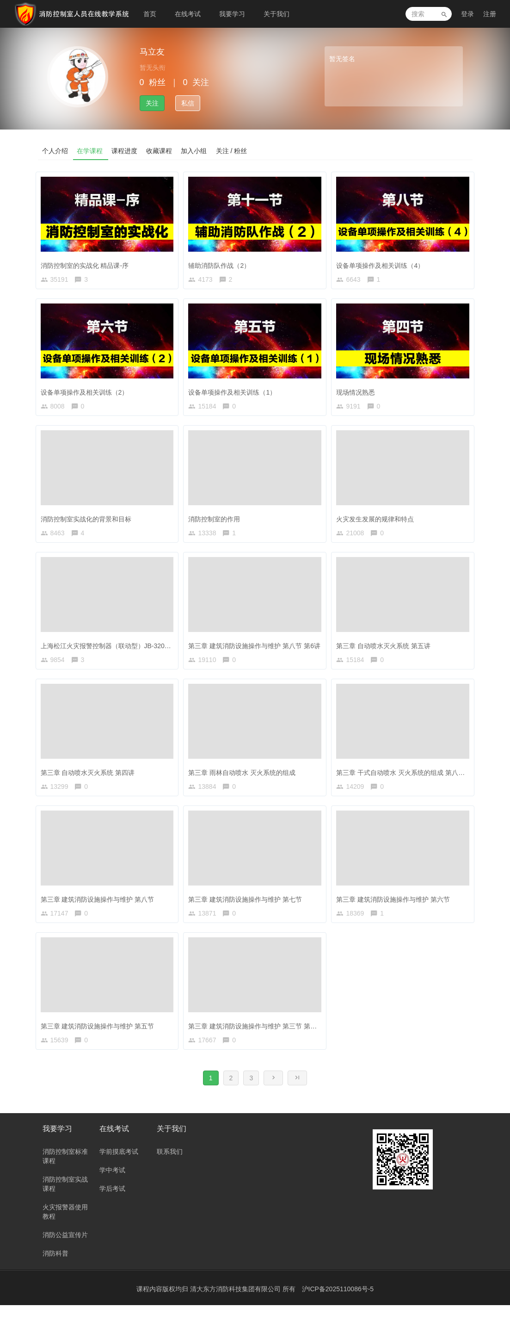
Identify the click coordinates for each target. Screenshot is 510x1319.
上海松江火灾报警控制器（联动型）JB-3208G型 (112, 649)
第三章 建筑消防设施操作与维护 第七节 (247, 906)
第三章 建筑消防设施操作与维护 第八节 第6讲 (256, 649)
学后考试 (112, 1202)
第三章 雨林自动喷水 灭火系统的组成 (244, 778)
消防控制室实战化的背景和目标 (88, 520)
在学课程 (91, 150)
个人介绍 (55, 150)
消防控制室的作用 (216, 520)
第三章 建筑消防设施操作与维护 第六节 (395, 906)
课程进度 (126, 150)
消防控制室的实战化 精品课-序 (87, 262)
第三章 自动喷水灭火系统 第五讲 (385, 649)
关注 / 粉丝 (234, 150)
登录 (467, 14)
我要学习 (232, 14)
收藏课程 (161, 150)
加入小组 (196, 150)
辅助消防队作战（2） (221, 262)
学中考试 (112, 1184)
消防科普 (55, 1267)
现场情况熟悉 (357, 392)
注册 (489, 14)
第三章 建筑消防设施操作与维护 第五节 (100, 1036)
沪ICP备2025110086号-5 (338, 1303)
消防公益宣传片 (65, 1248)
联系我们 (170, 1165)
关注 (152, 103)
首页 (149, 14)
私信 (187, 103)
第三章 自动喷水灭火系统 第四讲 (90, 778)
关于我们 (276, 14)
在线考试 (188, 14)
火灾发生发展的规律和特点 (377, 520)
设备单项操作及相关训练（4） (382, 262)
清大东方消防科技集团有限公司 (236, 1303)
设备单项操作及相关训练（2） (87, 392)
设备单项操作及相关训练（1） (234, 392)
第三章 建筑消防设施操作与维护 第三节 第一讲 (258, 1036)
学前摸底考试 (118, 1165)
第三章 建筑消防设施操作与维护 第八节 (100, 906)
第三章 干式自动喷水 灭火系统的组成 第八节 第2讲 (411, 778)
